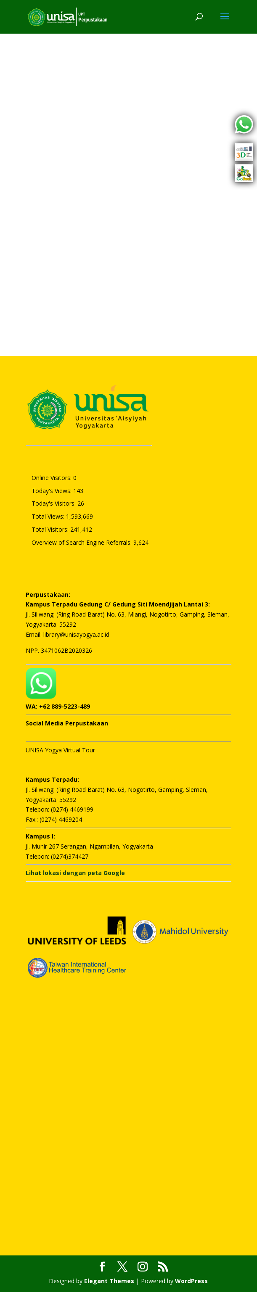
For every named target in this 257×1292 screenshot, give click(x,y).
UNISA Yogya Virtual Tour (60, 750)
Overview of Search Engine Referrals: (82, 542)
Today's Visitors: (54, 503)
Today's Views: (52, 491)
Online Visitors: (52, 478)
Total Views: (49, 516)
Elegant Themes (109, 1281)
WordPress (191, 1281)
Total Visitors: (51, 529)
